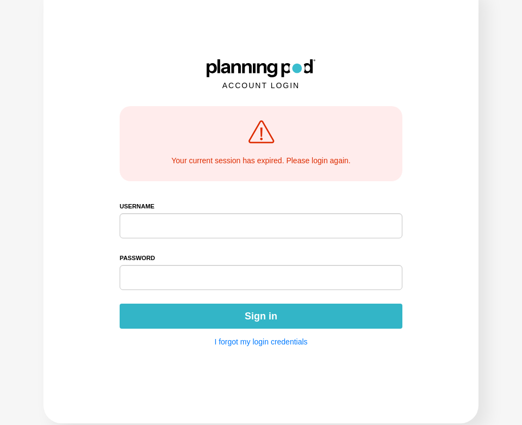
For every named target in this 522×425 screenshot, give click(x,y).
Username (137, 206)
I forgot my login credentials (260, 341)
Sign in (261, 316)
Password (137, 258)
